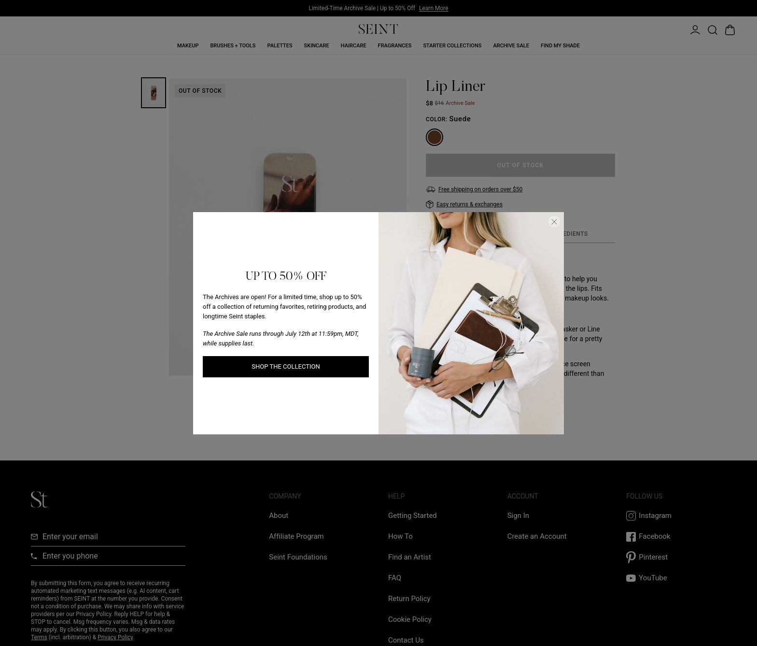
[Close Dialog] (554, 222)
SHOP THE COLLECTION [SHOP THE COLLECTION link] (286, 366)
